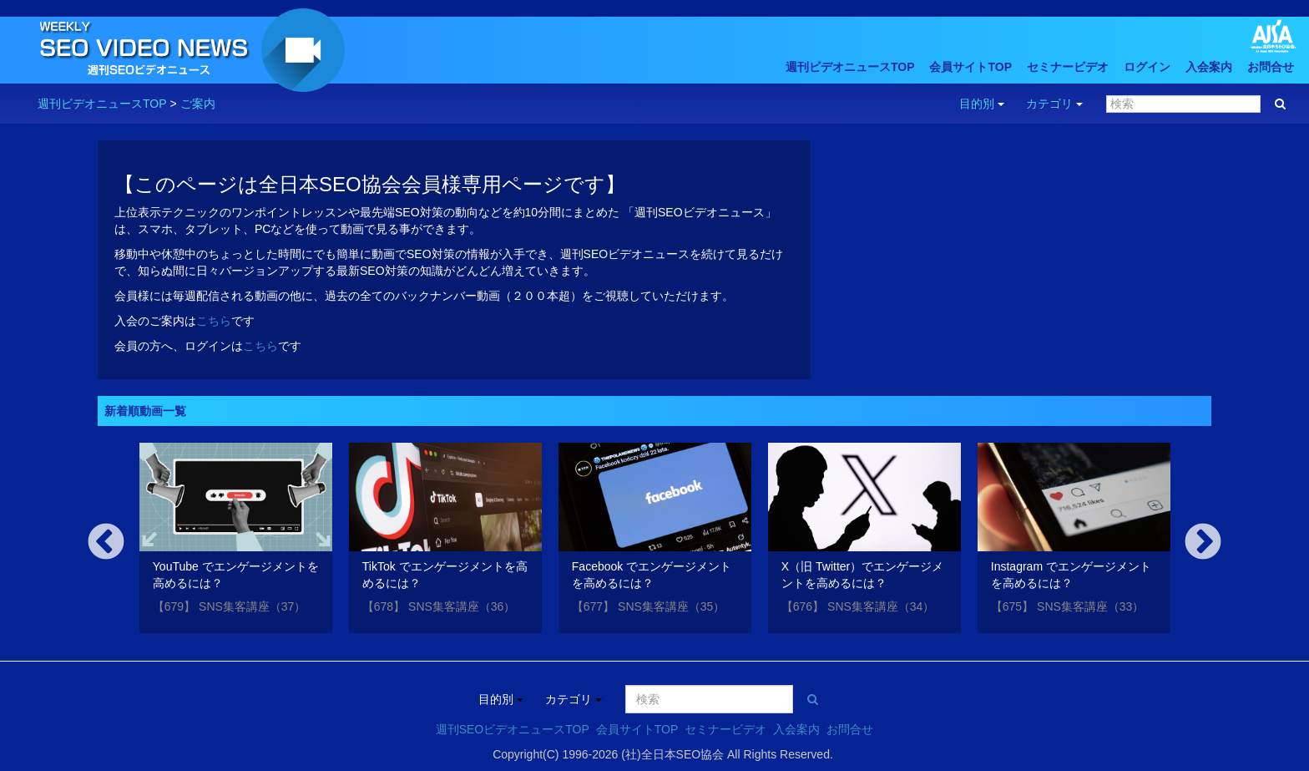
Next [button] (1203, 543)
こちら (213, 320)
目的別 (981, 103)
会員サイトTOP (970, 67)
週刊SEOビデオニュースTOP (512, 729)
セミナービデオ (1068, 67)
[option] (236, 541)
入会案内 (1208, 67)
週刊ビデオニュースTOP (850, 67)
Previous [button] (106, 543)
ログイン (1147, 67)
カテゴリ (1054, 103)
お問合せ (1270, 67)
